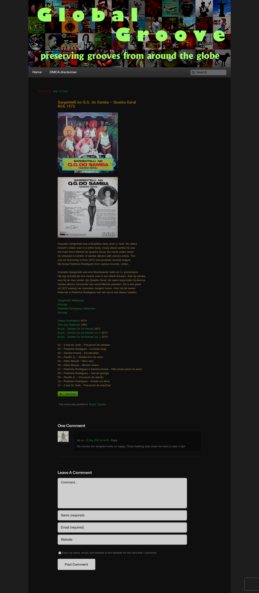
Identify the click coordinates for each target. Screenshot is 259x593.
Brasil (92, 404)
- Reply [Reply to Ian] (113, 441)
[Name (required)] (122, 516)
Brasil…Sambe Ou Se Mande (75, 329)
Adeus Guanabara (69, 321)
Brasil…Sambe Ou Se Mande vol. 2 (79, 337)
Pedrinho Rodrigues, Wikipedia (76, 309)
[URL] (122, 540)
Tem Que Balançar (69, 325)
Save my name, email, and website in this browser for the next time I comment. (109, 553)
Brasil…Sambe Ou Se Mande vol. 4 (79, 333)
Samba (101, 404)
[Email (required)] (122, 528)
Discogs (62, 305)
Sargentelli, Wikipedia (71, 300)
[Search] (208, 72)
